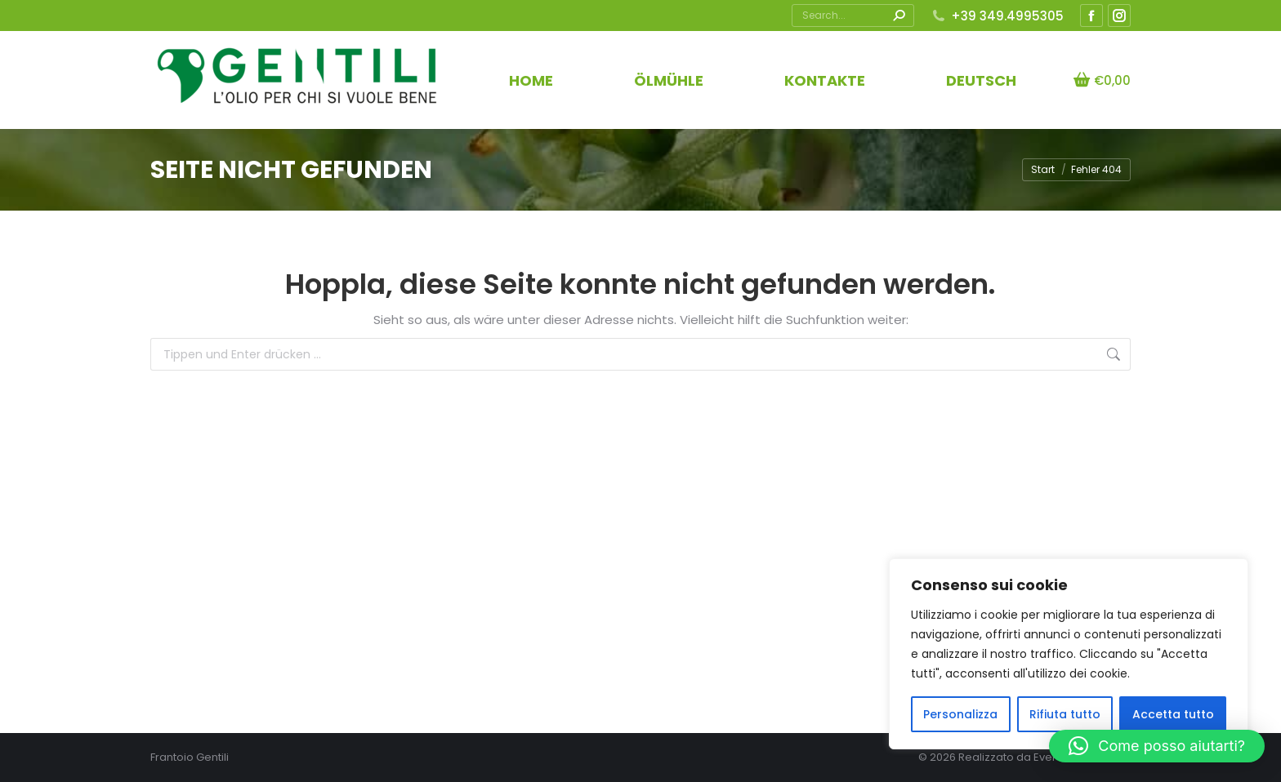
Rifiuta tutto (1064, 714)
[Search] (853, 15)
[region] (1068, 653)
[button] (1157, 746)
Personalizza (960, 714)
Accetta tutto (1173, 714)
